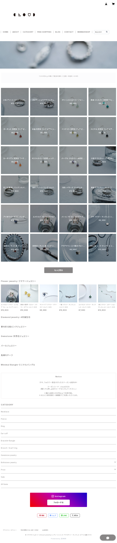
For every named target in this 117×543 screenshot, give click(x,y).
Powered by (58, 539)
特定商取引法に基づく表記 (29, 530)
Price (3, 470)
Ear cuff (4, 433)
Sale (3, 477)
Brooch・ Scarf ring (9, 448)
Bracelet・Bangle (8, 441)
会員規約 (45, 530)
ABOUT (15, 32)
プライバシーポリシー (10, 530)
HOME (5, 32)
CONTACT (69, 32)
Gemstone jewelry (9, 455)
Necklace (5, 412)
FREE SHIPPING (44, 32)
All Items (4, 484)
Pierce (4, 419)
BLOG (57, 32)
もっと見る (58, 270)
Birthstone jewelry (9, 462)
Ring (3, 426)
